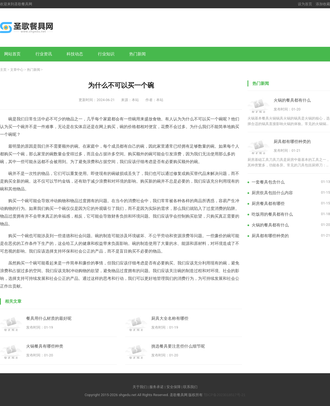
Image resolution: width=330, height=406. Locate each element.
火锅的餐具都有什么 (292, 100)
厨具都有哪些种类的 (292, 141)
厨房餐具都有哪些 (268, 203)
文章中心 (16, 70)
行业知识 (106, 54)
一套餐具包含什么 (268, 182)
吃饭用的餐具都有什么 (272, 214)
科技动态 (75, 54)
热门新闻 (137, 54)
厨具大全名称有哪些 (169, 318)
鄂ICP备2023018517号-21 (225, 395)
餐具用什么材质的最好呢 (49, 318)
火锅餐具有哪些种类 (44, 346)
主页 (3, 70)
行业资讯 (43, 54)
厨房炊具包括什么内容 (272, 192)
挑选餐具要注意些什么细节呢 (178, 346)
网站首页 (12, 54)
